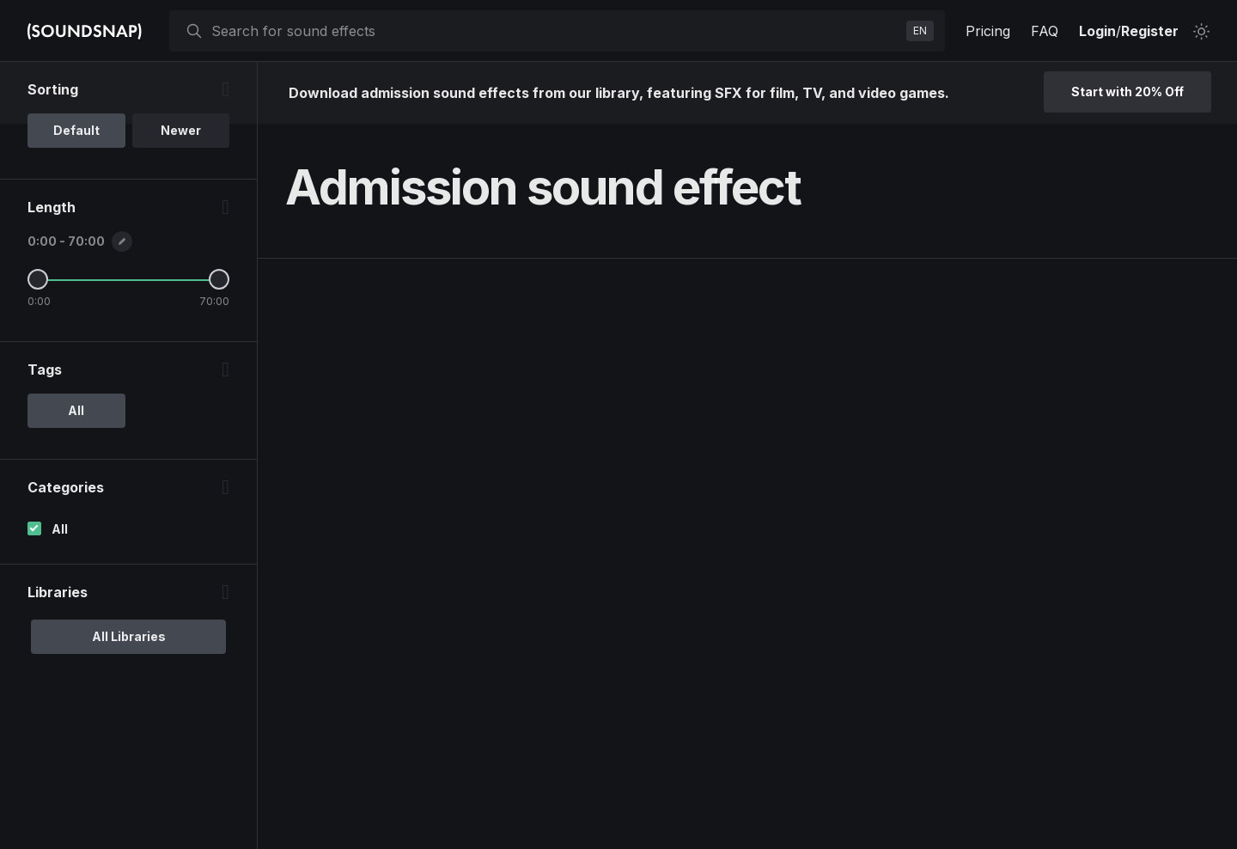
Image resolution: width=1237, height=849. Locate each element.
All (60, 529)
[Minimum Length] (37, 279)
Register (1150, 31)
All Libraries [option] (129, 636)
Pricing (988, 31)
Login (1097, 31)
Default (76, 130)
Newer (181, 130)
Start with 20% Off (1127, 91)
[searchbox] (555, 31)
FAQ (1044, 31)
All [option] (76, 410)
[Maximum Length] (219, 279)
